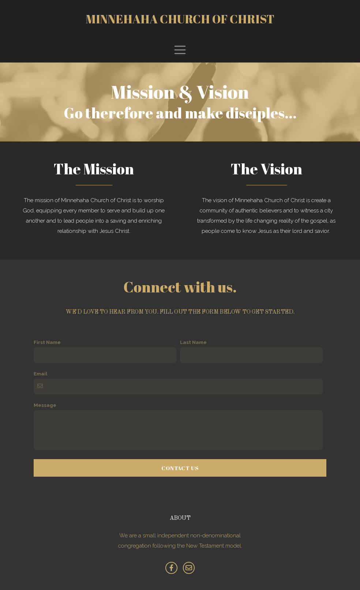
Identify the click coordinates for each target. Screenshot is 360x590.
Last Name (193, 342)
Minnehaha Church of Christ (180, 19)
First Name (47, 342)
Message (45, 405)
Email (41, 374)
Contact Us (180, 468)
